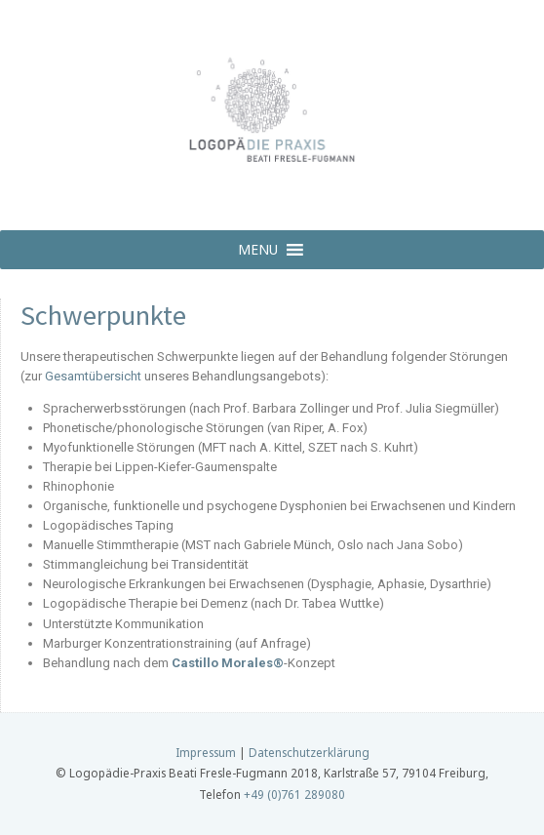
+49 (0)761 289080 (294, 794)
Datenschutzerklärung (309, 752)
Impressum (205, 752)
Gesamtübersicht (93, 376)
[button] (258, 249)
